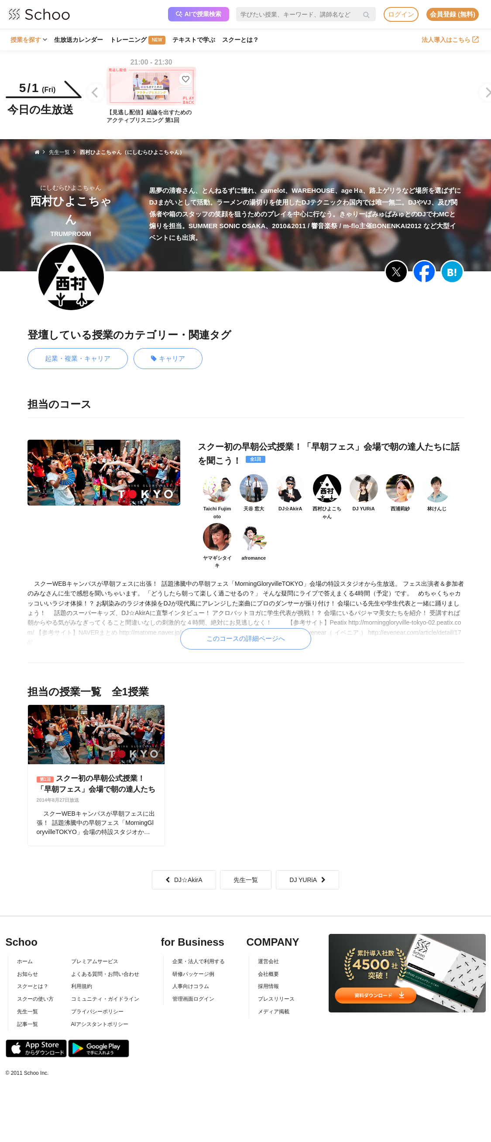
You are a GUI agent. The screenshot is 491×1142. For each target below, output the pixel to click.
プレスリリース (276, 999)
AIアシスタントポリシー (99, 1024)
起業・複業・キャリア (77, 358)
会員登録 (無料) (452, 14)
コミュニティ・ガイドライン (105, 999)
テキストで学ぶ (193, 39)
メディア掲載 (273, 1012)
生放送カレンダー (78, 39)
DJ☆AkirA (184, 880)
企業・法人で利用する (198, 961)
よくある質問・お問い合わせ (105, 974)
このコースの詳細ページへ (245, 638)
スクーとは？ (240, 39)
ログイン (401, 14)
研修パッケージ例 (193, 974)
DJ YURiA (307, 880)
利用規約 (81, 986)
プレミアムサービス (94, 961)
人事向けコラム (190, 986)
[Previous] (95, 92)
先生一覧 (245, 879)
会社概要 (268, 974)
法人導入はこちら (450, 39)
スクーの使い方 (35, 999)
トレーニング (137, 40)
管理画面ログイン (193, 999)
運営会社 (268, 961)
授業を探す (28, 39)
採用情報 (268, 986)
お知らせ (27, 974)
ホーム (25, 961)
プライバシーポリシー (97, 1012)
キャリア (168, 359)
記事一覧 (27, 1024)
